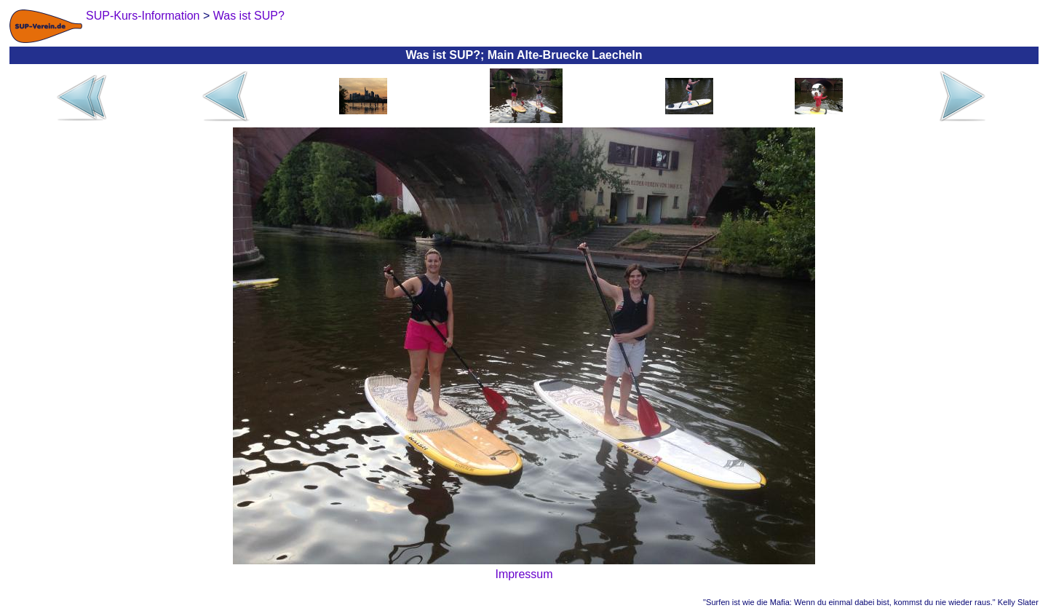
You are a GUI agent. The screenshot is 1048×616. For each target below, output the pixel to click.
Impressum (523, 574)
